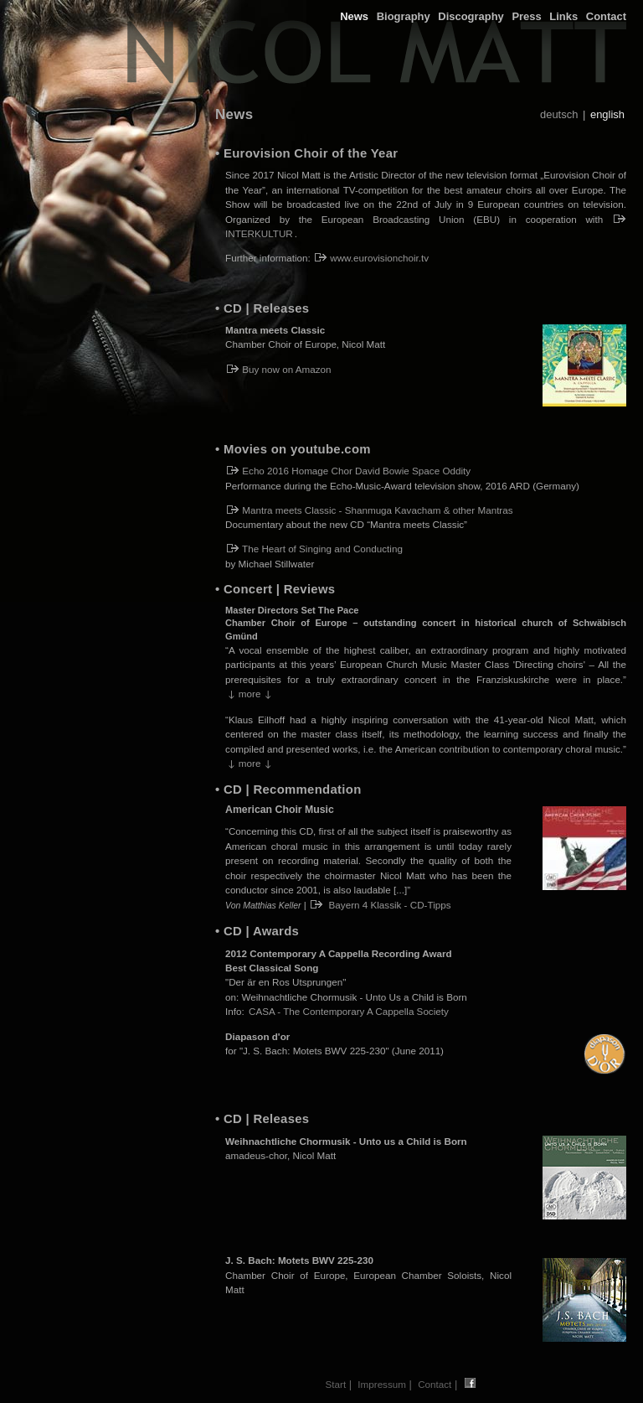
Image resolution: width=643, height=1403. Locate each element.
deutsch (559, 114)
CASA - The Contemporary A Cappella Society (349, 1011)
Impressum (382, 1384)
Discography (470, 16)
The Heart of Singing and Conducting (315, 548)
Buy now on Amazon (279, 369)
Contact (606, 16)
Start (336, 1384)
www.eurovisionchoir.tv (372, 257)
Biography (403, 16)
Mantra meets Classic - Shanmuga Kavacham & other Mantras (370, 510)
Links (563, 16)
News (354, 16)
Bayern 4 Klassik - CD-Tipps (380, 904)
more (249, 693)
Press (526, 16)
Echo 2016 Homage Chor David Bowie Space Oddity (349, 470)
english (607, 114)
